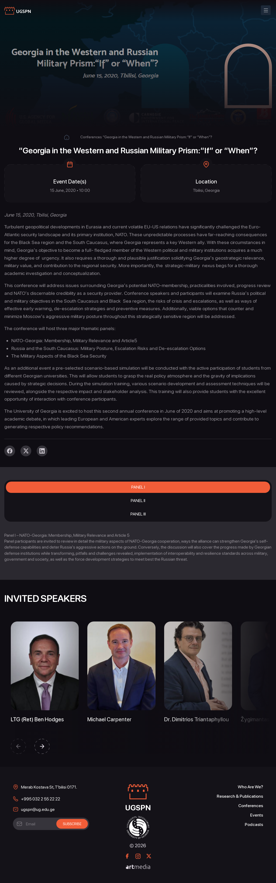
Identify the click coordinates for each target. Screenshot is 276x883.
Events (256, 815)
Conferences (91, 137)
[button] (18, 746)
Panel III (138, 514)
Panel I (138, 487)
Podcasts (254, 824)
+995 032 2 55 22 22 (40, 798)
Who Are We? (250, 786)
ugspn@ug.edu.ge (38, 809)
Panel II (138, 500)
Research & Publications (240, 796)
